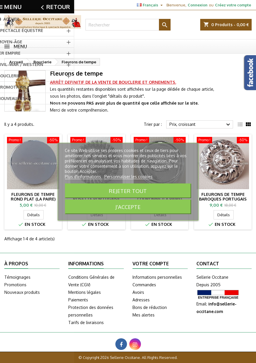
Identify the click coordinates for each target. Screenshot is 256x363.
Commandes (144, 284)
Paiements (78, 299)
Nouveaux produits (22, 292)
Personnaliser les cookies (128, 176)
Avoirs (138, 292)
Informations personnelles (157, 277)
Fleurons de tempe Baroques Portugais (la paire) (223, 199)
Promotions (15, 284)
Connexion (197, 5)
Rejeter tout (128, 190)
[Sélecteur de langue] (150, 5)
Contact (10, 5)
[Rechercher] (128, 25)
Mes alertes (144, 314)
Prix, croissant (200, 124)
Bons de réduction (150, 307)
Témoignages (17, 277)
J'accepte (128, 206)
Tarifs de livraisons (86, 322)
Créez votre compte (233, 5)
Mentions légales (84, 292)
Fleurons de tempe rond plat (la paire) (33, 196)
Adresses (141, 299)
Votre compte (151, 264)
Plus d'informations (83, 176)
